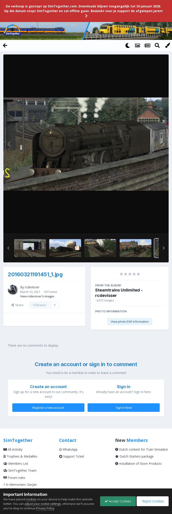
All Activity (12, 449)
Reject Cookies (152, 501)
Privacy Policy (57, 508)
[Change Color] (167, 45)
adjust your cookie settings (42, 504)
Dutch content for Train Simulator (141, 449)
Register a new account (48, 408)
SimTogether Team (20, 470)
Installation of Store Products (138, 463)
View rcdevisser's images (37, 296)
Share (17, 305)
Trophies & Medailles (20, 456)
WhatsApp (68, 449)
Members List (15, 463)
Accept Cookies (118, 501)
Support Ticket (71, 456)
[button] (8, 248)
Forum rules (14, 477)
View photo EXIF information (130, 322)
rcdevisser (32, 287)
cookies (31, 499)
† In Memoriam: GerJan (20, 484)
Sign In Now (124, 408)
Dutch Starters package (134, 456)
